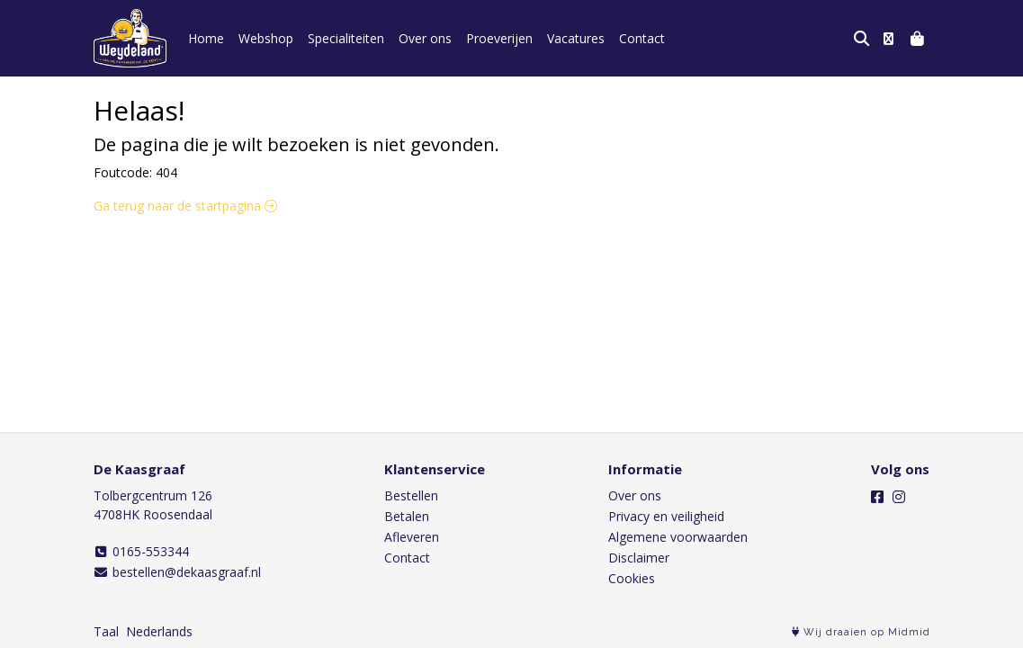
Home (206, 38)
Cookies (631, 578)
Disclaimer (638, 557)
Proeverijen (499, 38)
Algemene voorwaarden (678, 536)
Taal (106, 631)
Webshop (265, 38)
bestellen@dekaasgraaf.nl (178, 571)
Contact (642, 38)
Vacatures (576, 38)
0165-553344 (142, 551)
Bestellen (411, 495)
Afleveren (411, 536)
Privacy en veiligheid (666, 516)
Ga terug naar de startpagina (185, 205)
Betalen (406, 516)
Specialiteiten (346, 38)
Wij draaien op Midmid (861, 632)
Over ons (425, 38)
